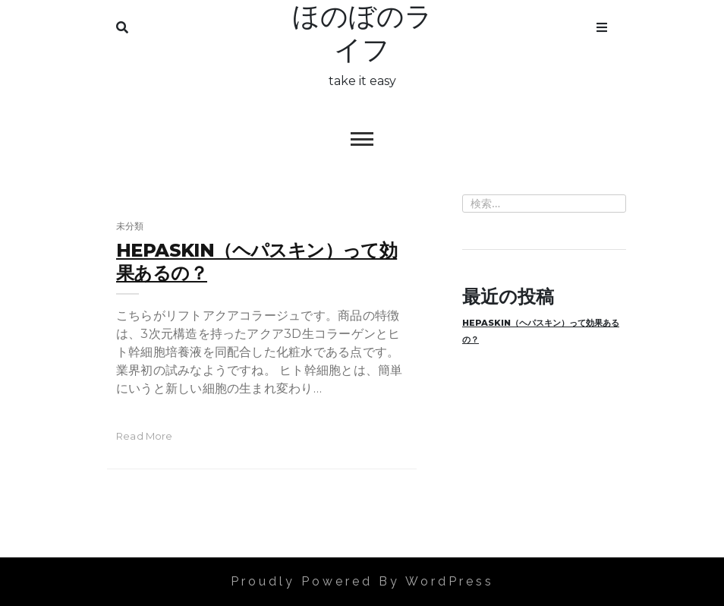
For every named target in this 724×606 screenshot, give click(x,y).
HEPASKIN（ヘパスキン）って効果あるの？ (540, 331)
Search (122, 24)
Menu (602, 24)
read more (144, 436)
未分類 (130, 226)
